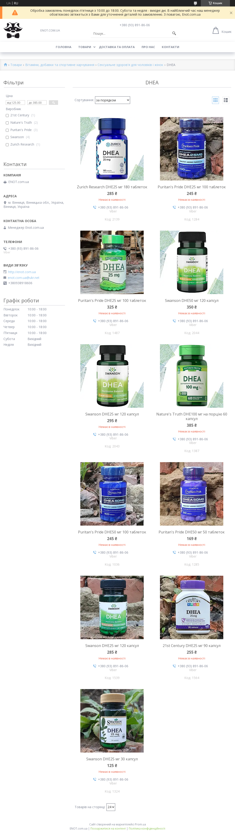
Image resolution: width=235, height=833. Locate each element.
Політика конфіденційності (147, 828)
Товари (84, 47)
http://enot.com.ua (22, 272)
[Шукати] (174, 33)
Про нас (148, 47)
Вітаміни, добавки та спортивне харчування (59, 65)
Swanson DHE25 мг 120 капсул (112, 414)
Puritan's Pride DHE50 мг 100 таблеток (112, 532)
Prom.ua (140, 824)
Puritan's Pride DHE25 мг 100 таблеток (192, 187)
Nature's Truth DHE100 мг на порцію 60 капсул (191, 416)
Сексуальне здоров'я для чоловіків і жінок (130, 65)
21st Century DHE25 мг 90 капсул (192, 645)
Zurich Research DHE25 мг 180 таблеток (112, 187)
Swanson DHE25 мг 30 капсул (112, 759)
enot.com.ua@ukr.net (23, 278)
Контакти (170, 47)
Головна (63, 47)
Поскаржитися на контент (108, 828)
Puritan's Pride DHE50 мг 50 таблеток (192, 532)
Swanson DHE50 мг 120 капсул (191, 300)
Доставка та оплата (117, 47)
